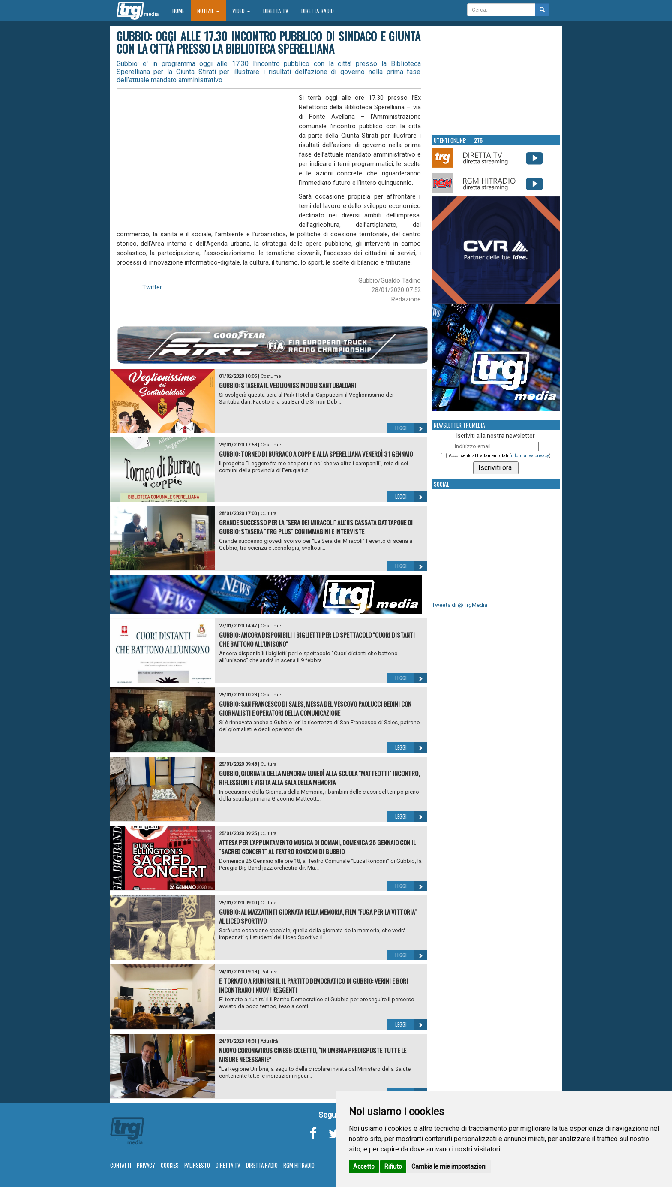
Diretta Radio (317, 10)
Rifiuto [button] (393, 1166)
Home (181, 10)
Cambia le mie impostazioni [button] (448, 1166)
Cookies (170, 1165)
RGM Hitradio (299, 1165)
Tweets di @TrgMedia (459, 605)
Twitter (152, 287)
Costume (271, 376)
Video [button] (241, 10)
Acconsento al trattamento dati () (500, 455)
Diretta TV (275, 10)
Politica (269, 972)
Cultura (268, 513)
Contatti (120, 1165)
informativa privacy (530, 455)
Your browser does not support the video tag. (496, 79)
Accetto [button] (364, 1166)
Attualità (269, 1041)
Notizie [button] (208, 10)
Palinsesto (197, 1165)
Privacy (146, 1165)
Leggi (411, 428)
